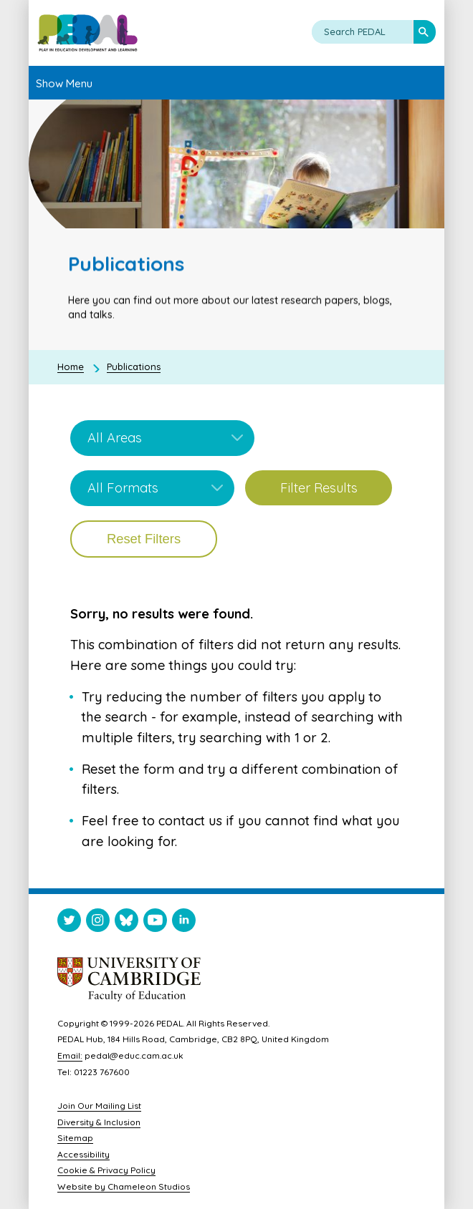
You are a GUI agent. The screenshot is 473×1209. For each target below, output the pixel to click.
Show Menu (64, 83)
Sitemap (75, 1137)
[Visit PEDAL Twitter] (69, 923)
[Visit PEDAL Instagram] (98, 923)
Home (70, 366)
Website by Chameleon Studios (123, 1186)
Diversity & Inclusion (98, 1122)
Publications (134, 366)
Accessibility (83, 1154)
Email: (69, 1055)
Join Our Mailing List (99, 1105)
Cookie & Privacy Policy (106, 1170)
